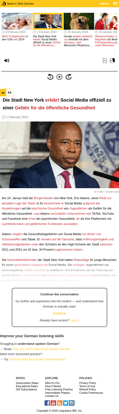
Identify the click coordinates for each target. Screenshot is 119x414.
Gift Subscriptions (26, 389)
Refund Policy (87, 389)
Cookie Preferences (91, 392)
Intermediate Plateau (57, 392)
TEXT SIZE (6, 88)
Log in (74, 320)
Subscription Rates (27, 383)
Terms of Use (87, 386)
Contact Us (52, 396)
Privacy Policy (87, 383)
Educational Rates (27, 386)
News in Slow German (9, 3)
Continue (59, 313)
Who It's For (52, 383)
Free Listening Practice (59, 389)
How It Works (53, 386)
